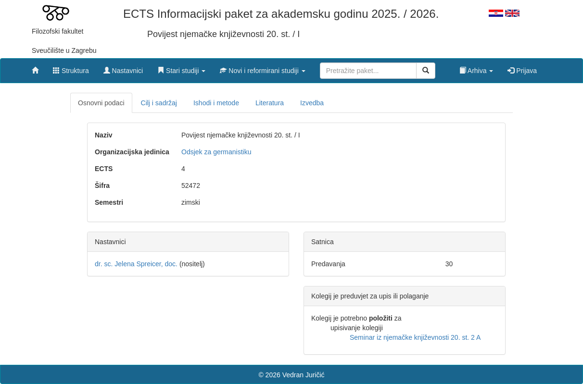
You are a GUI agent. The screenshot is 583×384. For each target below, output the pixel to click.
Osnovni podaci (101, 103)
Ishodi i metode (216, 103)
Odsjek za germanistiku (216, 152)
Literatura (269, 103)
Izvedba (312, 103)
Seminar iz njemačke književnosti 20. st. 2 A (415, 337)
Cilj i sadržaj (159, 103)
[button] (181, 68)
